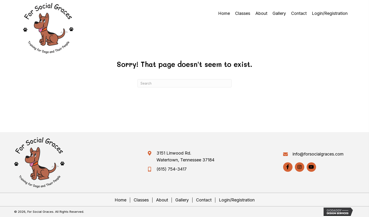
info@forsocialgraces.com (318, 153)
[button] (288, 167)
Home (120, 199)
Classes (141, 199)
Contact (204, 199)
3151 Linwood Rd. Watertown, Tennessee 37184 (185, 156)
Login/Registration (237, 199)
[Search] (184, 83)
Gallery (182, 199)
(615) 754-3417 (171, 169)
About (162, 199)
